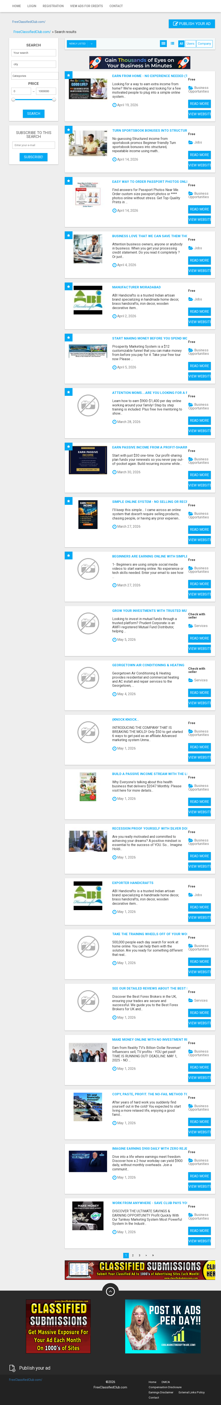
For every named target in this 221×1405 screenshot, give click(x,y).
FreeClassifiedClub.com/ (29, 22)
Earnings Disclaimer (161, 1392)
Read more (199, 104)
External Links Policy (192, 1392)
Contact (116, 6)
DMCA (166, 1382)
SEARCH (33, 114)
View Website (199, 114)
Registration (53, 6)
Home (16, 6)
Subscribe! (33, 157)
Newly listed (82, 43)
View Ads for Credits (86, 6)
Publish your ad (192, 23)
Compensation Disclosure (165, 1387)
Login (31, 6)
